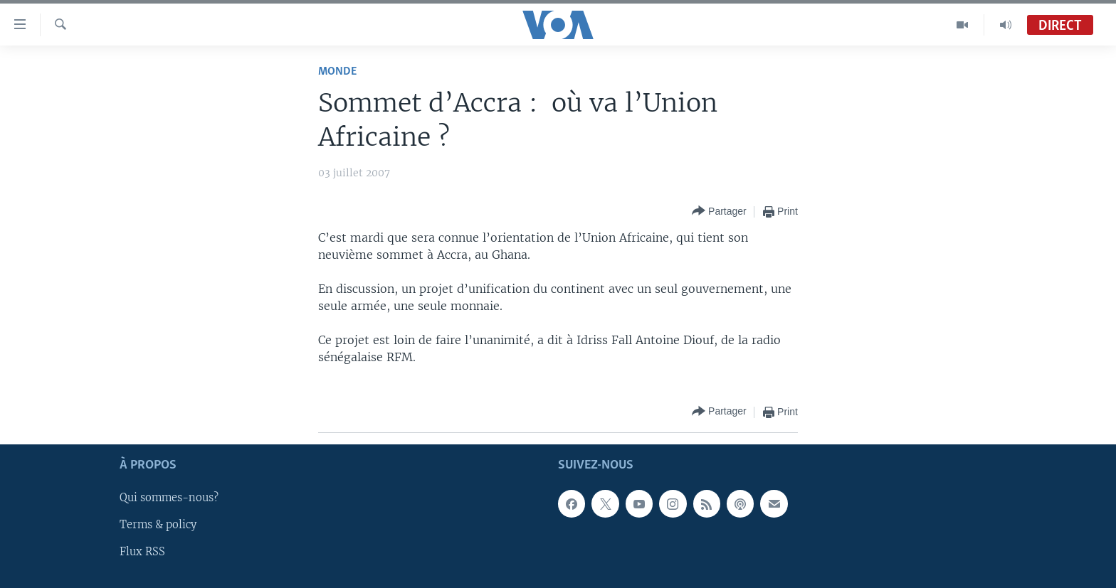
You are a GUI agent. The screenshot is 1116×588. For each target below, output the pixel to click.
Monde (337, 71)
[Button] (719, 211)
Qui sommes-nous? (169, 497)
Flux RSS (142, 551)
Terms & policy (158, 524)
